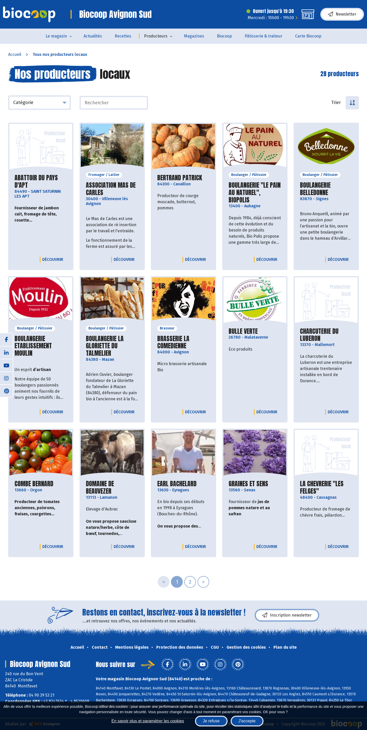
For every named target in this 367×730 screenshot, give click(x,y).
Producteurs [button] (155, 36)
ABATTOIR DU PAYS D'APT (41, 181)
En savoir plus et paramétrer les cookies (147, 721)
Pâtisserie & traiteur (263, 36)
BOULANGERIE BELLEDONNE (326, 189)
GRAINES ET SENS (248, 484)
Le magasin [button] (56, 36)
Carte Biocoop (308, 36)
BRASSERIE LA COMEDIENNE (183, 342)
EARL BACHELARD (176, 484)
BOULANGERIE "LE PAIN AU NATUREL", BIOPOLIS (255, 192)
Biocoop (224, 36)
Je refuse (211, 721)
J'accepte (247, 721)
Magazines (194, 36)
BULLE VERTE (243, 331)
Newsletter (342, 14)
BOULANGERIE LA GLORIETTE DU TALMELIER (112, 346)
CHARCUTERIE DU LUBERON (326, 335)
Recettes (123, 36)
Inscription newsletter (287, 615)
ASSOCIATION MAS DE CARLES (112, 189)
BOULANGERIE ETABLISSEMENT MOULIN (41, 346)
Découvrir (54, 259)
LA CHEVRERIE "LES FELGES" (326, 487)
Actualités (93, 36)
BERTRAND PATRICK (179, 178)
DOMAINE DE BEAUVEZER (112, 487)
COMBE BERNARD (34, 484)
